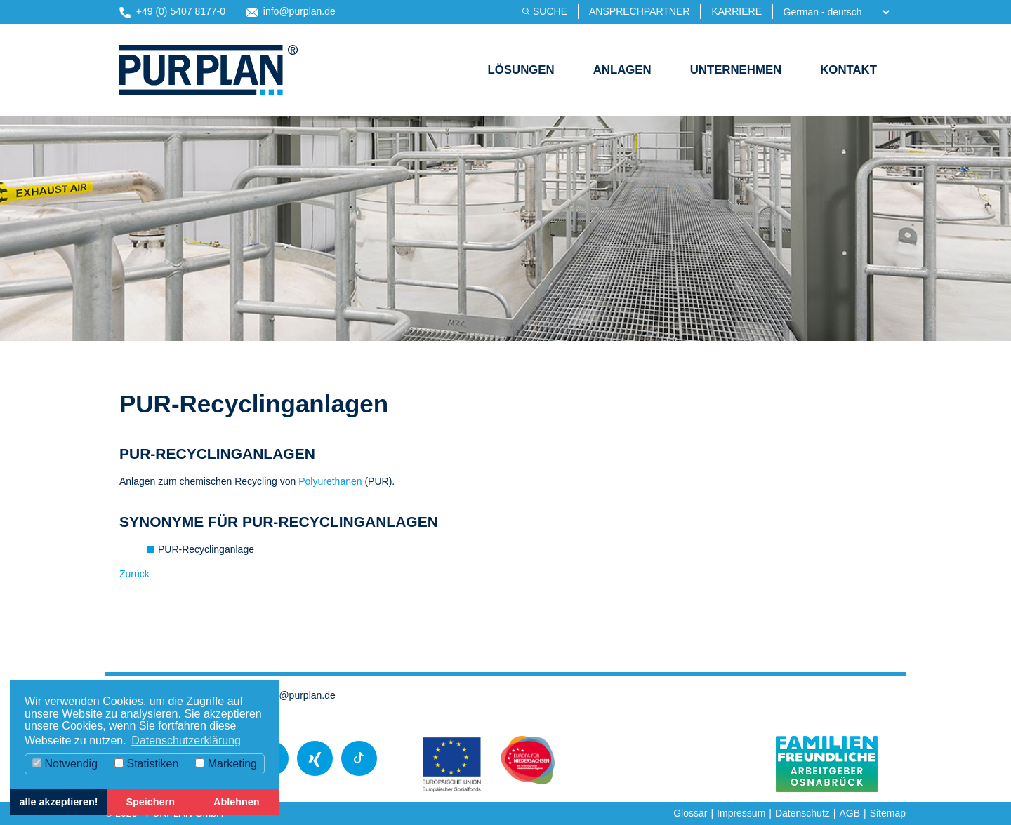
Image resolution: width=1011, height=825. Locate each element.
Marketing (226, 764)
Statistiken (146, 764)
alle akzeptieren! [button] (59, 801)
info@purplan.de (291, 12)
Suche (550, 11)
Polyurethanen (331, 481)
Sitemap (888, 813)
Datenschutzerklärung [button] (186, 740)
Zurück (134, 573)
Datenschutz (802, 813)
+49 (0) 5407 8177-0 (172, 12)
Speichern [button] (150, 801)
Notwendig (65, 764)
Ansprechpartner (639, 11)
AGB (849, 813)
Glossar (690, 813)
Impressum (741, 813)
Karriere (736, 11)
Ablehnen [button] (236, 801)
